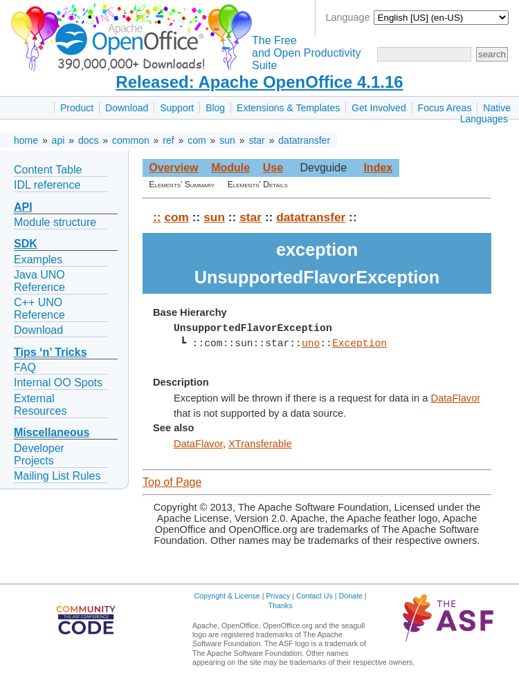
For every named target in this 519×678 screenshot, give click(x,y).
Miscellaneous (51, 432)
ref (168, 140)
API (23, 207)
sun (227, 140)
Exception (359, 343)
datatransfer (304, 140)
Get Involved (379, 107)
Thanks (280, 605)
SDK (25, 243)
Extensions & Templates (288, 107)
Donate (351, 596)
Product (76, 107)
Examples (38, 259)
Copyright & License (227, 596)
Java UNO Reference (39, 281)
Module (230, 167)
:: (157, 217)
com (197, 140)
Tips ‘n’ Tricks (50, 352)
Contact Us (314, 596)
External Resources (40, 405)
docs (88, 140)
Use (273, 167)
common (130, 140)
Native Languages (485, 113)
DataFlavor (456, 398)
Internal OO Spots (58, 382)
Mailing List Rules (57, 476)
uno (311, 343)
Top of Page (172, 482)
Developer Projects (39, 454)
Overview (173, 167)
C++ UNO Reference (39, 308)
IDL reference (47, 185)
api (58, 140)
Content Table (48, 170)
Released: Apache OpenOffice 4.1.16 (259, 82)
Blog (215, 107)
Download (126, 107)
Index (377, 167)
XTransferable (260, 443)
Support (177, 107)
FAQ (25, 367)
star (256, 140)
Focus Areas (445, 107)
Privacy (278, 596)
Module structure (55, 222)
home (26, 140)
